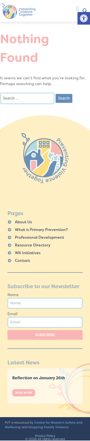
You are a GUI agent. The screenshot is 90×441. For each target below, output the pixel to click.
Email (12, 313)
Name (13, 294)
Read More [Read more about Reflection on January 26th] (23, 393)
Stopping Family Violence (48, 427)
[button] (84, 18)
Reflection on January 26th (38, 377)
